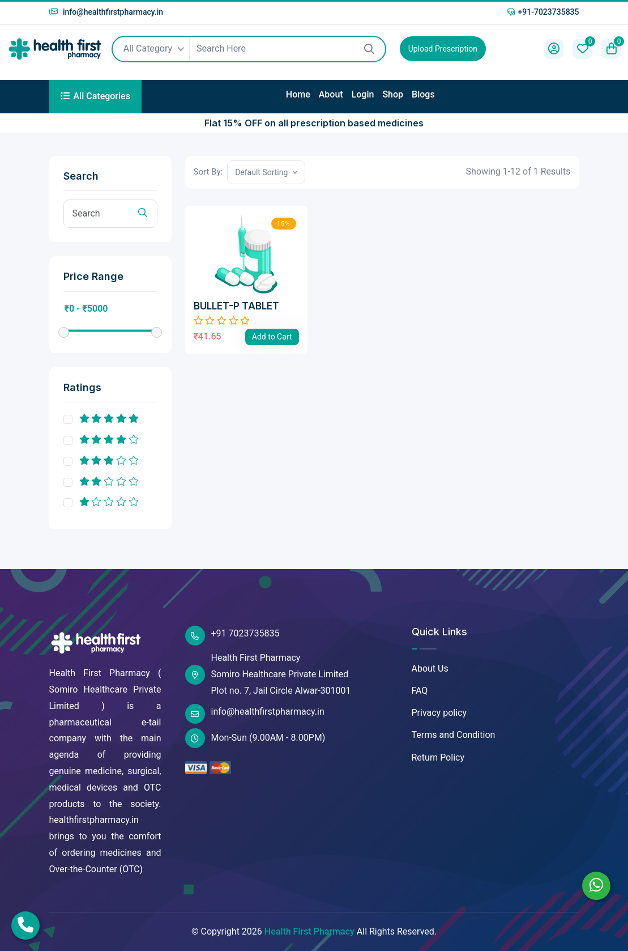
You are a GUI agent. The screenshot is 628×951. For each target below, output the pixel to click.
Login (363, 94)
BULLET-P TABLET (236, 306)
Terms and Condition (453, 734)
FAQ (420, 690)
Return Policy (438, 757)
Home (298, 94)
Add (272, 336)
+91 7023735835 (232, 636)
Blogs (423, 94)
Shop (392, 94)
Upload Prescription (442, 48)
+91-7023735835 (543, 11)
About (331, 94)
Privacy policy (439, 712)
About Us (430, 668)
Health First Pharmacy (309, 931)
